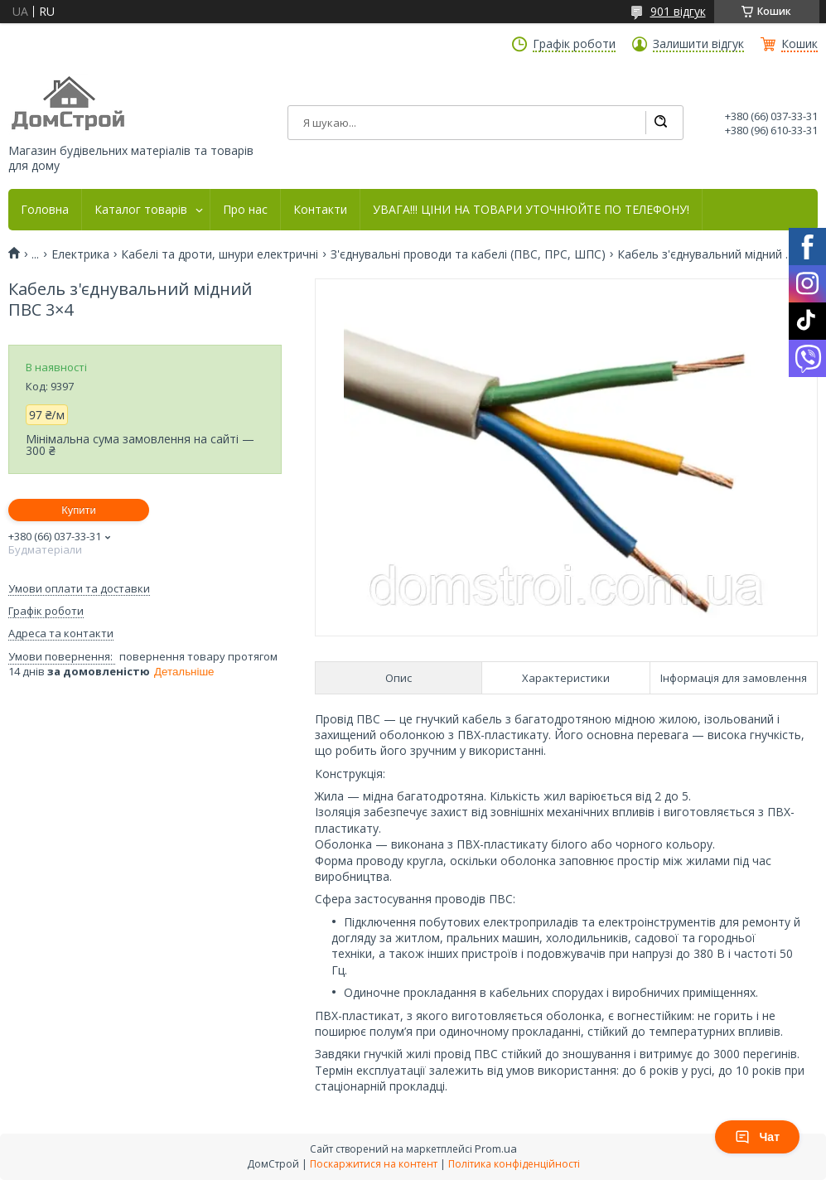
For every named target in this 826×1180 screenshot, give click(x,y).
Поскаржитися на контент (373, 1164)
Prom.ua (496, 1148)
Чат (757, 1136)
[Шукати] (660, 122)
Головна (45, 209)
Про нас (245, 209)
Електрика (80, 254)
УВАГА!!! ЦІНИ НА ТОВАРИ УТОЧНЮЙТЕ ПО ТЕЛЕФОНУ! (531, 209)
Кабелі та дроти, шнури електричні (219, 254)
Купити (78, 510)
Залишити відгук (698, 43)
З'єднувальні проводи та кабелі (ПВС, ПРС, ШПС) (468, 254)
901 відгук (678, 11)
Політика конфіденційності (514, 1164)
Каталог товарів (140, 209)
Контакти (320, 209)
